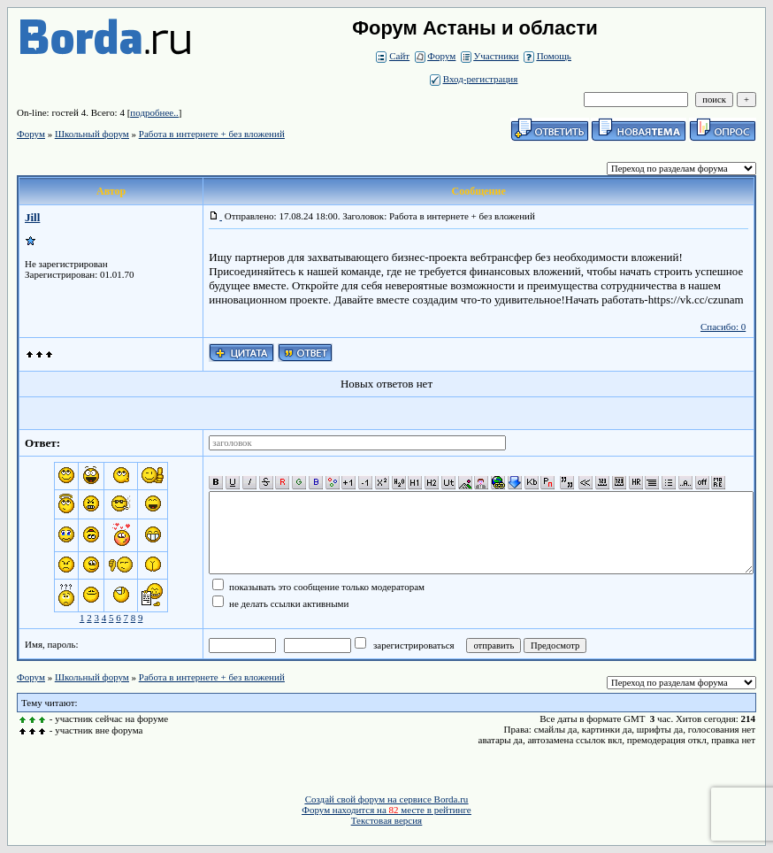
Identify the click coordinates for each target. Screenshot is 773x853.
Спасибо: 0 (723, 326)
